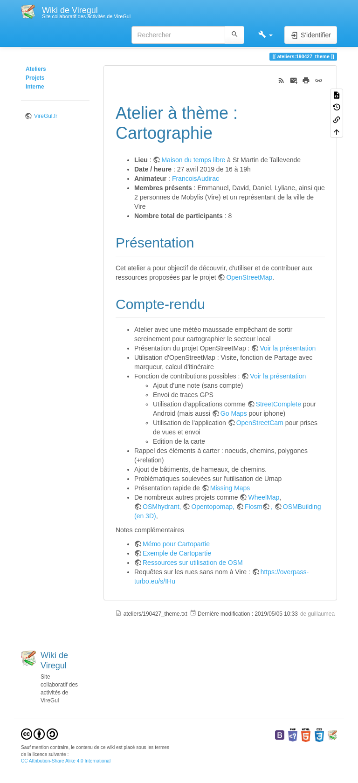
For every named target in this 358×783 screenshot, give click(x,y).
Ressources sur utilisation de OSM (193, 562)
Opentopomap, (213, 506)
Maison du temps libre (193, 160)
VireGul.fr (45, 116)
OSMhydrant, (163, 506)
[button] (265, 35)
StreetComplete (278, 404)
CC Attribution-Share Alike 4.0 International (65, 760)
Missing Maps (230, 488)
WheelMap (263, 497)
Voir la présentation (288, 348)
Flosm (253, 506)
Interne (35, 86)
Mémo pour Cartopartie (176, 544)
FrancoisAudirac (195, 178)
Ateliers (36, 69)
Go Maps (233, 413)
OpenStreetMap (249, 277)
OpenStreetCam (259, 422)
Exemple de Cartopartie (177, 553)
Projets (35, 78)
